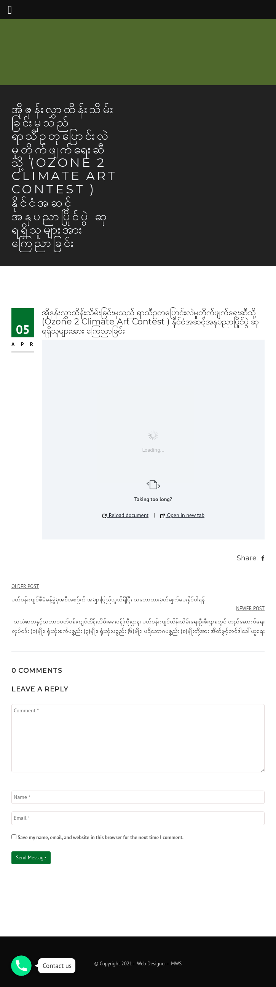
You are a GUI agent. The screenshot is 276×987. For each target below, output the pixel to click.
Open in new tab (182, 515)
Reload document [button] (125, 515)
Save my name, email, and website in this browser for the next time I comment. (100, 837)
